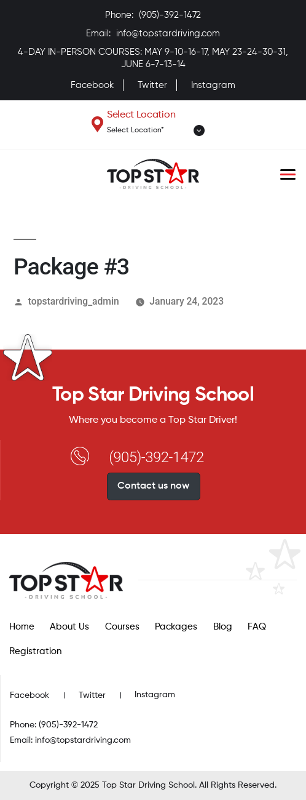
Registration (35, 651)
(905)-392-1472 (170, 15)
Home (21, 626)
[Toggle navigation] (287, 174)
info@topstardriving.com (168, 33)
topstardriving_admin (73, 301)
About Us (69, 626)
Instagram (213, 85)
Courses (122, 626)
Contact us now (153, 486)
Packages (176, 626)
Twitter (152, 85)
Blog (222, 626)
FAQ (257, 626)
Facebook (92, 85)
